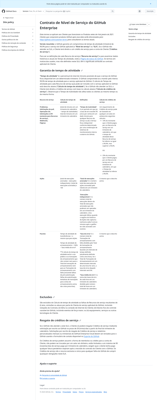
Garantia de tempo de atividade (61, 70)
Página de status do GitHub (92, 59)
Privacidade (67, 392)
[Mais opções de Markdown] (149, 24)
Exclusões (47, 297)
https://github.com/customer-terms (53, 39)
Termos (58, 392)
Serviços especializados (93, 392)
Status (75, 392)
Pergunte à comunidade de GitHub (53, 375)
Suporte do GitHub (91, 336)
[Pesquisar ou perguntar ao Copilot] (79, 11)
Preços (81, 392)
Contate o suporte (47, 378)
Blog (105, 392)
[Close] (151, 3)
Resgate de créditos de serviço (60, 320)
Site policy (8, 22)
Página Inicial (8, 18)
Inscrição (150, 11)
